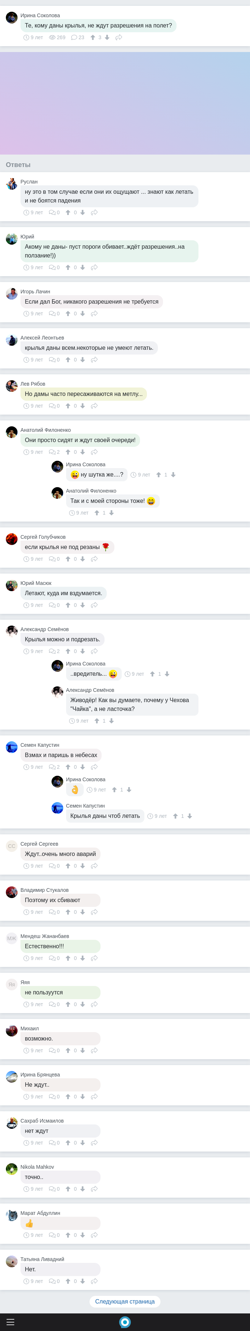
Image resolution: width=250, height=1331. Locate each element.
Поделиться (119, 36)
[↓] (106, 37)
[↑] (93, 37)
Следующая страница (125, 1301)
